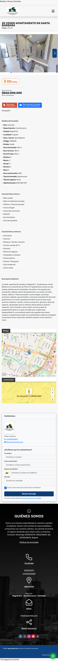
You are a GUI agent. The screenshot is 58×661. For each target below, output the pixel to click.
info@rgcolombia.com (29, 616)
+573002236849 (12, 439)
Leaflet (39, 375)
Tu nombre (8, 453)
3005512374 (29, 570)
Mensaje (7, 477)
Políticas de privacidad (29, 542)
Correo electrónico (11, 461)
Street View (10, 81)
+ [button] (5, 336)
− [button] (5, 339)
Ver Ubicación (23, 396)
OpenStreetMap (51, 375)
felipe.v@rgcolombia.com (14, 442)
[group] (29, 53)
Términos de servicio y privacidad (31, 498)
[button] (10, 72)
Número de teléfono (11, 469)
